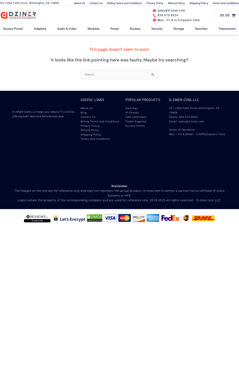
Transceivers (227, 29)
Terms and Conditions (225, 3)
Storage (178, 29)
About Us (79, 3)
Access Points (13, 29)
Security (156, 29)
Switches (201, 29)
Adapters (40, 29)
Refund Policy (176, 3)
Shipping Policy (198, 3)
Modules (94, 29)
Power (114, 29)
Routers (135, 29)
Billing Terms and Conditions (124, 3)
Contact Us (96, 3)
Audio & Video (67, 29)
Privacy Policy (154, 3)
